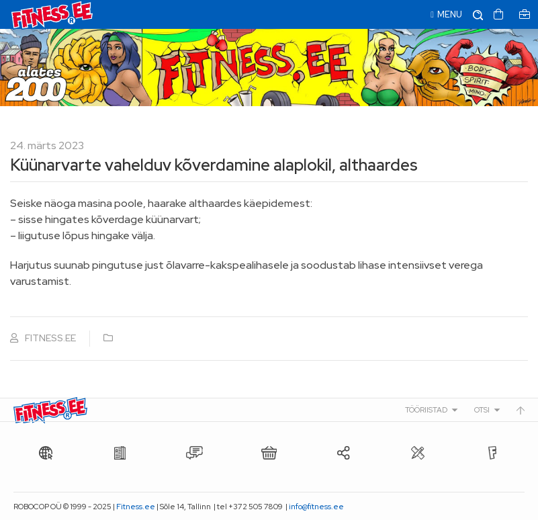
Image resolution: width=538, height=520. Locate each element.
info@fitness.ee (316, 506)
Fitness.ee (135, 506)
